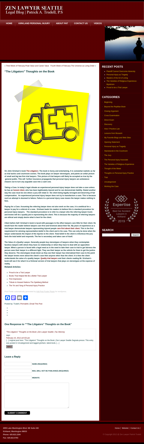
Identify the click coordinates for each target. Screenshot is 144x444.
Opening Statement (112, 142)
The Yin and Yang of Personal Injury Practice (27, 286)
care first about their (65, 228)
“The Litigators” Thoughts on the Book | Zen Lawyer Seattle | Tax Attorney (35, 332)
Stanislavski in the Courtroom (116, 151)
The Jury (107, 155)
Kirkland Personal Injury (34, 23)
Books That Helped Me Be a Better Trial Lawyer (28, 276)
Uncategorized (110, 182)
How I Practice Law (112, 129)
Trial (106, 177)
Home (9, 23)
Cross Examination (111, 115)
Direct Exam (109, 120)
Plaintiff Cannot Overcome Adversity (120, 71)
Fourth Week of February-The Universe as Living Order (72, 66)
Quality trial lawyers (49, 258)
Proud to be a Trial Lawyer (19, 273)
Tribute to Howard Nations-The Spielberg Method (28, 282)
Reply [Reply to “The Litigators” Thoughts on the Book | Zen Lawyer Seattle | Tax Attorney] (9, 347)
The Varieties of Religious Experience (119, 164)
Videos (98, 23)
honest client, (19, 190)
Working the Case (111, 186)
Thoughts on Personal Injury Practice (119, 173)
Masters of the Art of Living (117, 78)
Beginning (108, 102)
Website (125, 428)
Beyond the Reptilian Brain (115, 107)
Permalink (24, 304)
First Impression (15, 279)
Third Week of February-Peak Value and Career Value (27, 66)
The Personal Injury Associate (116, 160)
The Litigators (32, 171)
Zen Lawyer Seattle (35, 10)
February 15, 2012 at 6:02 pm (18, 338)
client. (77, 228)
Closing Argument (111, 111)
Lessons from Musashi (113, 133)
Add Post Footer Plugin (45, 292)
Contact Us (81, 23)
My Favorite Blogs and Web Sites (117, 138)
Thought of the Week (112, 169)
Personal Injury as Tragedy (117, 75)
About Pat (62, 23)
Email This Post (36, 304)
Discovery (108, 124)
